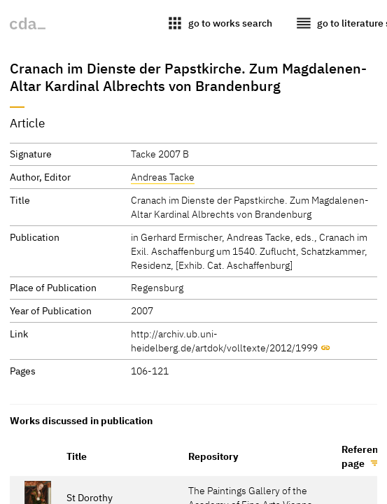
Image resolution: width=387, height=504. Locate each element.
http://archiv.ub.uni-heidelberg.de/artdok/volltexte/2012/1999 (224, 340)
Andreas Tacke (163, 176)
